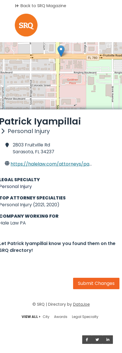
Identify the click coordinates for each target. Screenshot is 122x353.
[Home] (61, 25)
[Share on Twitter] (97, 339)
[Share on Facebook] (87, 339)
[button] (61, 51)
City (46, 316)
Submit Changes (96, 283)
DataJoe (81, 304)
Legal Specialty (85, 316)
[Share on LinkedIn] (108, 339)
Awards (60, 316)
